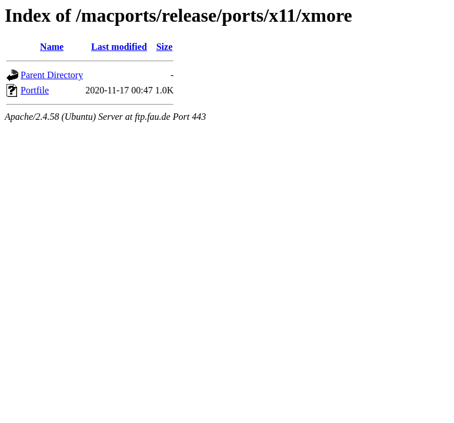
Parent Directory (52, 75)
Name (52, 47)
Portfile (35, 90)
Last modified (119, 47)
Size (164, 47)
